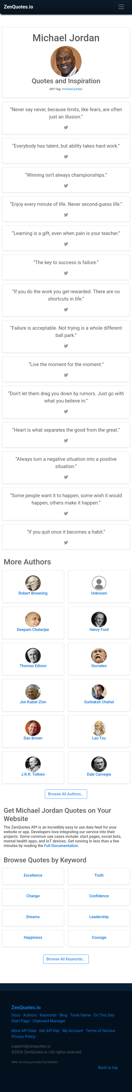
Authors (30, 1015)
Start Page (20, 1021)
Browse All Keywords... (65, 959)
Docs (15, 1015)
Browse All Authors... (66, 794)
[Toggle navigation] (121, 7)
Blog (63, 1015)
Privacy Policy (23, 1036)
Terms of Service (100, 1030)
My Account (72, 1030)
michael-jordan (72, 89)
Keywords (48, 1015)
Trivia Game (80, 1015)
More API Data (23, 1030)
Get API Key (49, 1030)
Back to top (108, 1067)
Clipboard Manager (49, 1021)
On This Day (104, 1015)
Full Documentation (61, 845)
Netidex (52, 1062)
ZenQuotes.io (18, 7)
